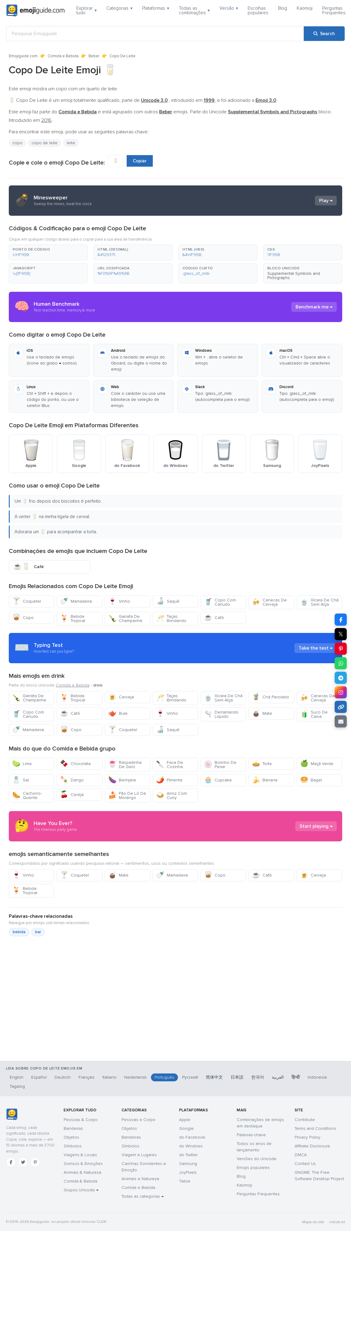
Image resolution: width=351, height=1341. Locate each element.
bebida (19, 932)
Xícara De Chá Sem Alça (319, 602)
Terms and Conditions (315, 1128)
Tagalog (17, 1086)
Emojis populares (253, 1167)
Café (214, 618)
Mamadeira (76, 601)
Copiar (140, 161)
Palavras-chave (251, 1134)
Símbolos (73, 1146)
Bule (118, 713)
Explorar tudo (86, 10)
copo (17, 142)
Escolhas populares (258, 10)
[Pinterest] (35, 1162)
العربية (278, 1077)
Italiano (109, 1077)
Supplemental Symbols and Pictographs (293, 275)
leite (71, 142)
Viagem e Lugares (139, 1154)
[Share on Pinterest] (341, 649)
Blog (282, 8)
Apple (184, 1119)
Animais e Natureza (140, 1178)
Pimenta (169, 780)
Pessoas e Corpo (138, 1119)
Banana (264, 780)
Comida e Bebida (63, 56)
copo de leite (45, 142)
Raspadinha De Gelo (125, 764)
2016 (46, 120)
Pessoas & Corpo (81, 1119)
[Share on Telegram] (341, 678)
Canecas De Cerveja (269, 602)
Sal (20, 780)
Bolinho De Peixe (220, 764)
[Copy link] (341, 707)
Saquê (167, 601)
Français (87, 1077)
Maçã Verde (316, 764)
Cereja (72, 794)
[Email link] (341, 721)
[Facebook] (11, 1162)
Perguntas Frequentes (334, 10)
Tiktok (184, 1181)
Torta (262, 764)
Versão (228, 8)
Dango (72, 780)
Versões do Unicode (256, 1158)
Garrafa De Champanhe (125, 618)
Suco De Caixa (314, 714)
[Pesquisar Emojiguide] (155, 33)
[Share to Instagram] (341, 692)
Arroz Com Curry (171, 795)
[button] (48, 252)
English (16, 1077)
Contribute (305, 1119)
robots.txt (337, 1222)
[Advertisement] (167, 1025)
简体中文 (214, 1077)
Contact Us (305, 1163)
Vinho (119, 601)
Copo (23, 618)
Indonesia (317, 1077)
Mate (262, 713)
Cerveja (121, 697)
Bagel (311, 780)
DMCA (301, 1154)
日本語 (237, 1077)
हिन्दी (296, 1077)
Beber (94, 56)
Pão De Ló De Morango (127, 795)
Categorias (119, 8)
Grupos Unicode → (81, 1190)
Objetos (71, 1137)
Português (164, 1077)
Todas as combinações (194, 10)
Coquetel (26, 601)
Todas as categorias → (143, 1196)
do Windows (191, 1146)
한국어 (257, 1077)
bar (38, 932)
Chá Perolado (270, 697)
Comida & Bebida (80, 1181)
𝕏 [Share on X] (340, 634)
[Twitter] (23, 1162)
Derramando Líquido (221, 714)
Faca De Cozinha (169, 764)
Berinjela (122, 780)
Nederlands (135, 1077)
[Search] (324, 33)
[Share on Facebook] (341, 620)
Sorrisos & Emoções (83, 1163)
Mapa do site (313, 1222)
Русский (190, 1077)
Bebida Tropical (72, 618)
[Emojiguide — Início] (11, 1114)
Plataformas (155, 8)
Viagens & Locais (80, 1154)
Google (186, 1128)
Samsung (188, 1163)
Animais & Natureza (82, 1172)
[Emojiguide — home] (35, 11)
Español (39, 1077)
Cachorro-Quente (27, 795)
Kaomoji (305, 8)
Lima (22, 764)
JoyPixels (188, 1172)
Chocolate (75, 764)
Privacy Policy (307, 1137)
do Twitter (188, 1154)
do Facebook (192, 1137)
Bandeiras (73, 1128)
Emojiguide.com (23, 56)
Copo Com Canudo (220, 602)
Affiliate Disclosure (312, 1146)
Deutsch (63, 1077)
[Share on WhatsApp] (341, 663)
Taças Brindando (171, 618)
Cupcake (218, 780)
